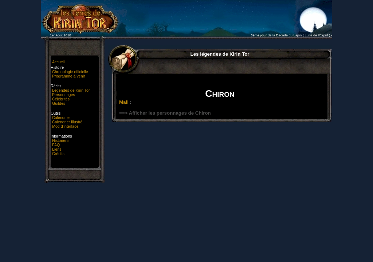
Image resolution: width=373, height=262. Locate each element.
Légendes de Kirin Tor (71, 90)
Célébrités (61, 99)
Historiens (60, 140)
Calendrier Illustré (67, 122)
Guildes (58, 103)
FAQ (56, 145)
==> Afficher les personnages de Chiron (165, 113)
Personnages (63, 94)
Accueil (58, 62)
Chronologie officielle (70, 72)
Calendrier (61, 117)
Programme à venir (68, 76)
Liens (56, 149)
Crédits (58, 153)
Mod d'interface (65, 126)
